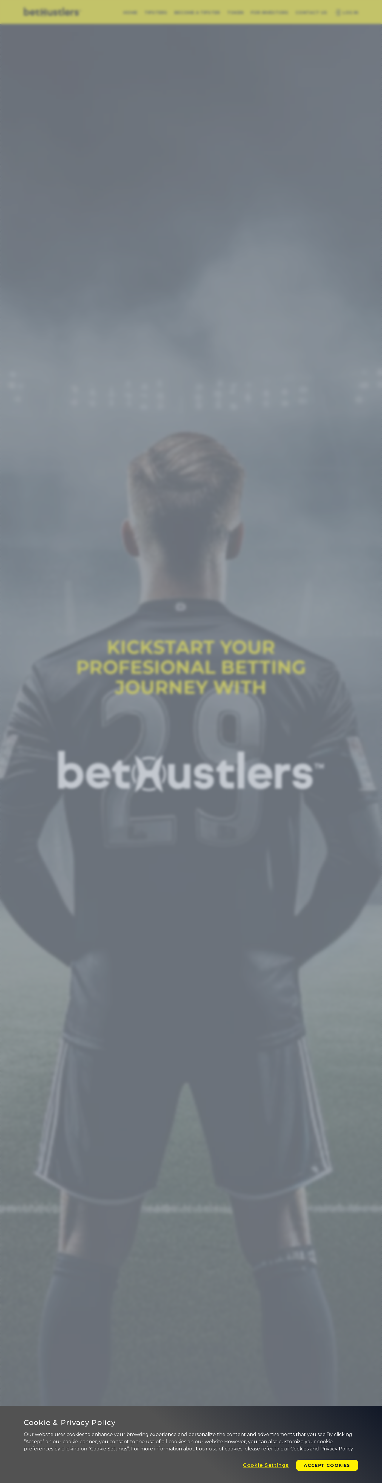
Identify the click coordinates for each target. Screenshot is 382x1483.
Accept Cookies (327, 1465)
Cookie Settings (266, 1465)
